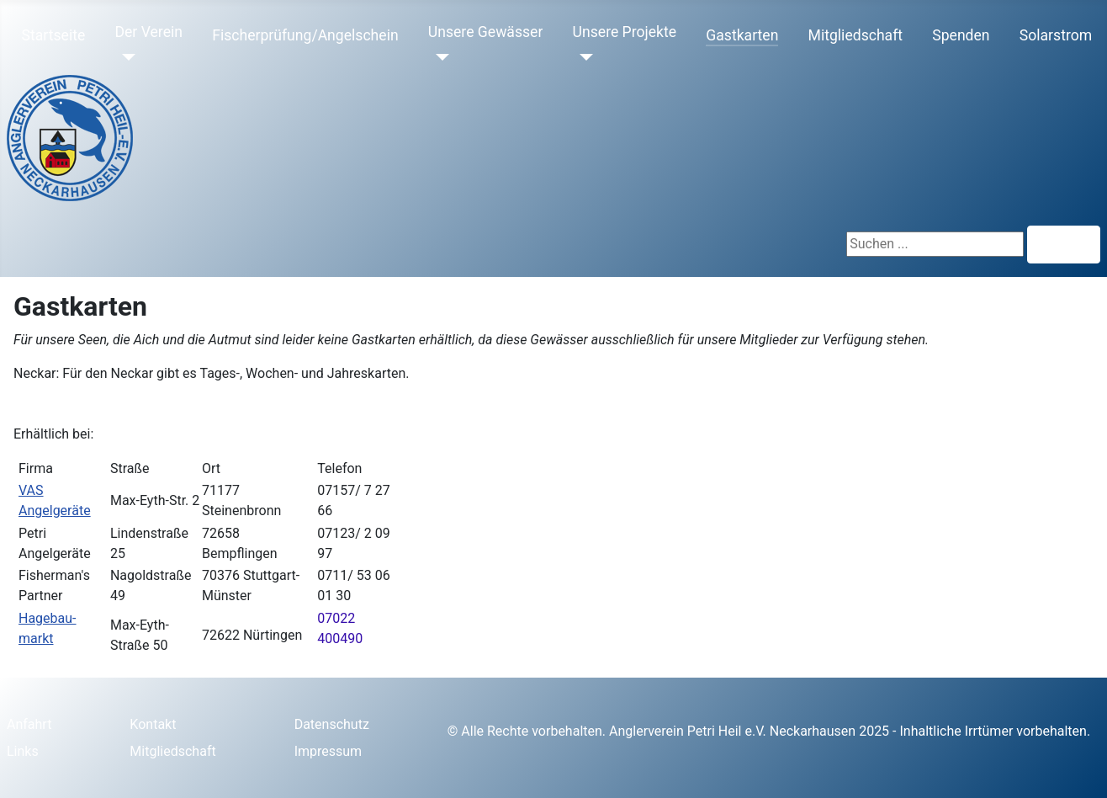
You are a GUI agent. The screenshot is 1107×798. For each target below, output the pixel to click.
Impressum (328, 751)
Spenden (960, 35)
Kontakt (153, 724)
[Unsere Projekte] (583, 57)
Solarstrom (1056, 35)
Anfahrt (29, 724)
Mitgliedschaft (855, 35)
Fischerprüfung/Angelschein (305, 35)
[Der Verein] (124, 57)
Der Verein (148, 32)
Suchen (1063, 245)
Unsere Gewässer (485, 32)
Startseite (54, 35)
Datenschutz (331, 724)
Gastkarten (742, 35)
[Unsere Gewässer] (438, 57)
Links (23, 751)
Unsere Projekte (625, 32)
